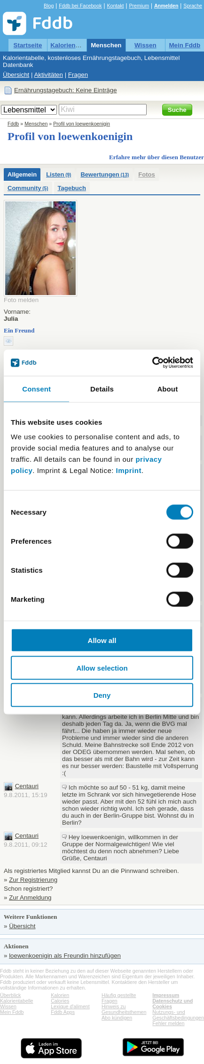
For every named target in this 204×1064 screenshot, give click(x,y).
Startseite (28, 45)
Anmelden (166, 5)
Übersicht (16, 74)
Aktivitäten (48, 74)
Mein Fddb (184, 45)
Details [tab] (102, 388)
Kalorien (60, 995)
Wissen (145, 45)
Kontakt (115, 5)
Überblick (10, 995)
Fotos (146, 174)
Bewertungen (104, 174)
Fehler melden (168, 1023)
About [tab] (167, 388)
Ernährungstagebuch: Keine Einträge (65, 90)
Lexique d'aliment (70, 1006)
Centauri (27, 786)
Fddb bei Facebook (80, 5)
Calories (60, 1001)
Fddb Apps (63, 1012)
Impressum (165, 995)
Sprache (192, 5)
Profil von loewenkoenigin (81, 123)
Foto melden (21, 299)
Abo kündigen (117, 1017)
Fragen (78, 74)
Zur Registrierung (33, 879)
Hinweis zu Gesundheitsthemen (124, 1009)
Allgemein (22, 174)
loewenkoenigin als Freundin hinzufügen (65, 955)
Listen (58, 174)
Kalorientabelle (72, 45)
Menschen (106, 45)
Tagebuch (72, 188)
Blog (49, 5)
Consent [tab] (36, 388)
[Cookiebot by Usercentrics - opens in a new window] (152, 363)
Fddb (13, 123)
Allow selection (101, 668)
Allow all (102, 640)
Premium (139, 5)
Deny (102, 695)
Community (28, 188)
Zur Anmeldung (30, 897)
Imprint (128, 470)
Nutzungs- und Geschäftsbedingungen (178, 1014)
